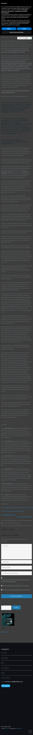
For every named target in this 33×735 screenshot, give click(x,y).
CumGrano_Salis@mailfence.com (14, 681)
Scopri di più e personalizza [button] (16, 32)
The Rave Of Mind (5, 678)
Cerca (16, 607)
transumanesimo (17, 523)
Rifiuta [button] (9, 28)
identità (11, 523)
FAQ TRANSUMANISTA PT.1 (9, 515)
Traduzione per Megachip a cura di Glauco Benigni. (12, 511)
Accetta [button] (24, 28)
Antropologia (4, 658)
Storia (2, 663)
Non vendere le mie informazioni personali (19, 22)
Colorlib (7, 728)
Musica (3, 673)
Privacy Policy (4, 632)
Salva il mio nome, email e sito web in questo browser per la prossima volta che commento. (15, 580)
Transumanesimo (5, 668)
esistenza (5, 523)
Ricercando (4, 653)
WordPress (19, 728)
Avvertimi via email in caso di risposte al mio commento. (15, 585)
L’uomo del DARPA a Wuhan (24, 516)
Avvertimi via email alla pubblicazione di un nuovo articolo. (16, 590)
